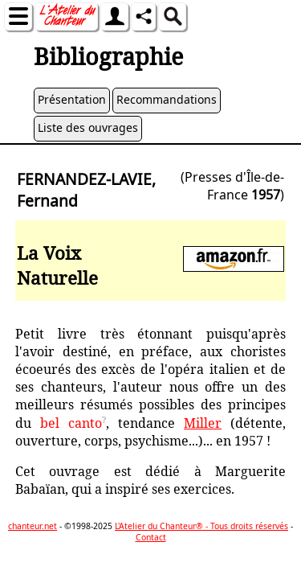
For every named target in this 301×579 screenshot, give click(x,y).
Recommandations (166, 99)
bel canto (71, 423)
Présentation (72, 99)
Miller (203, 423)
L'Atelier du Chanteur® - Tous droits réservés (201, 526)
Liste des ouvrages (88, 127)
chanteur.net (32, 526)
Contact (151, 537)
